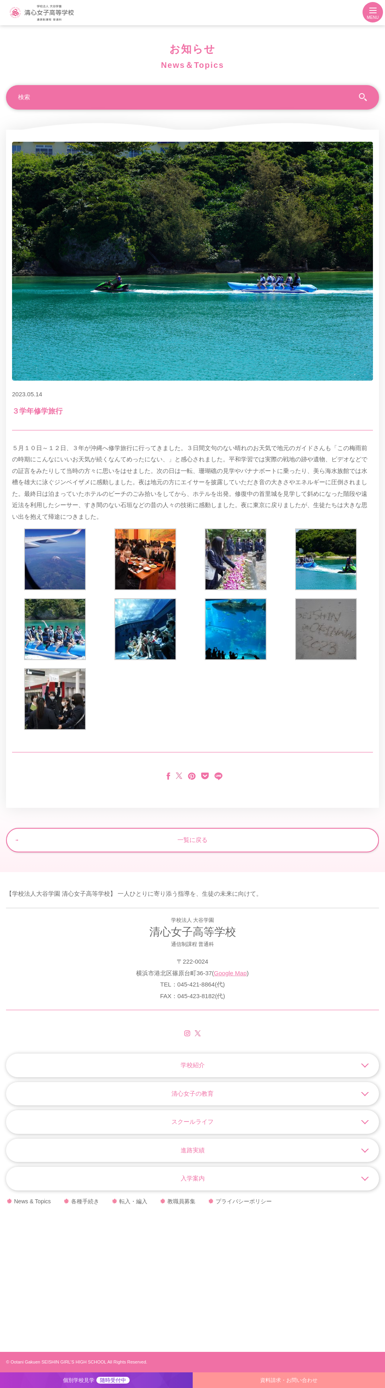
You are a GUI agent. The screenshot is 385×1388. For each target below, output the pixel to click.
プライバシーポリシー (244, 1201)
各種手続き (85, 1201)
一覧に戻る (192, 839)
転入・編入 (133, 1201)
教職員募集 (181, 1201)
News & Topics (32, 1201)
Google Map (230, 973)
